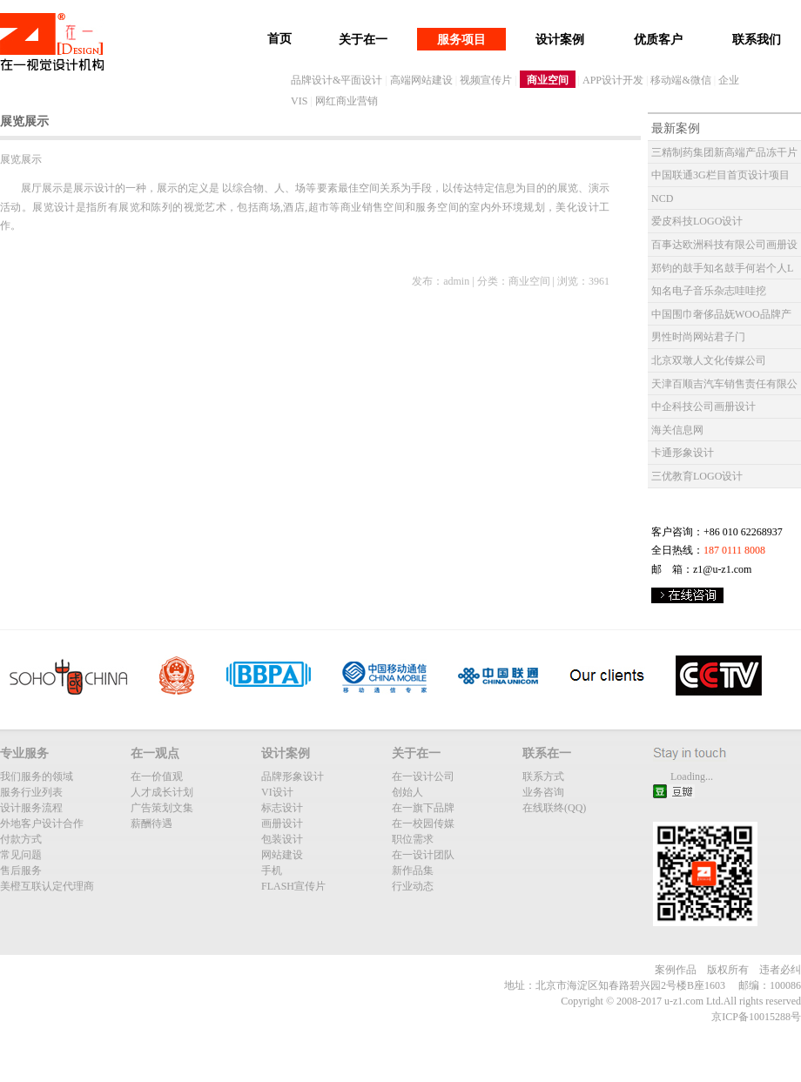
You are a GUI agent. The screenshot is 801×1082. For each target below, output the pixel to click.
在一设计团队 (423, 855)
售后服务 (21, 870)
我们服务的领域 (36, 776)
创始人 (407, 792)
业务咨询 (543, 792)
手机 (271, 870)
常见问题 (21, 855)
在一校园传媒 (423, 823)
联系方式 (543, 776)
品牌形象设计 (292, 776)
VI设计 (277, 792)
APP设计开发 (612, 80)
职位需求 (413, 839)
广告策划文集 (162, 808)
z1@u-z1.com (722, 569)
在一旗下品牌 (423, 808)
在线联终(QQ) (554, 808)
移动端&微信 (680, 80)
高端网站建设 (421, 80)
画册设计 (282, 823)
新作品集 (413, 870)
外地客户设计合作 (42, 823)
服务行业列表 (31, 792)
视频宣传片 (486, 80)
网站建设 (282, 855)
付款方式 (21, 839)
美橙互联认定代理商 (47, 886)
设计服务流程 (31, 808)
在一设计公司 (423, 776)
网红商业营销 (346, 101)
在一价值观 (157, 776)
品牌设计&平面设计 (336, 80)
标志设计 (282, 808)
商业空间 (548, 80)
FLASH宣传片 (293, 886)
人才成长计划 (162, 792)
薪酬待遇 (151, 823)
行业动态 (413, 886)
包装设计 (282, 839)
